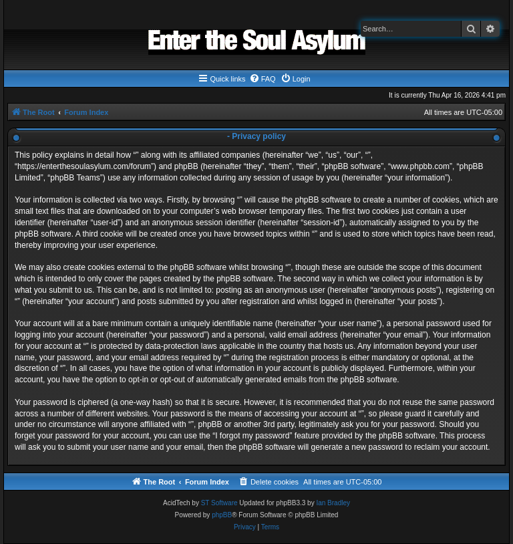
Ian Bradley (333, 503)
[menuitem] (262, 79)
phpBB (222, 515)
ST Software (219, 503)
